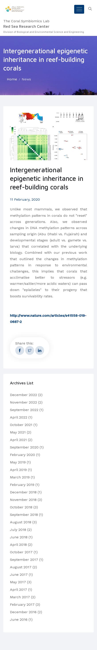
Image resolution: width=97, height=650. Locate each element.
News (26, 79)
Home (12, 79)
